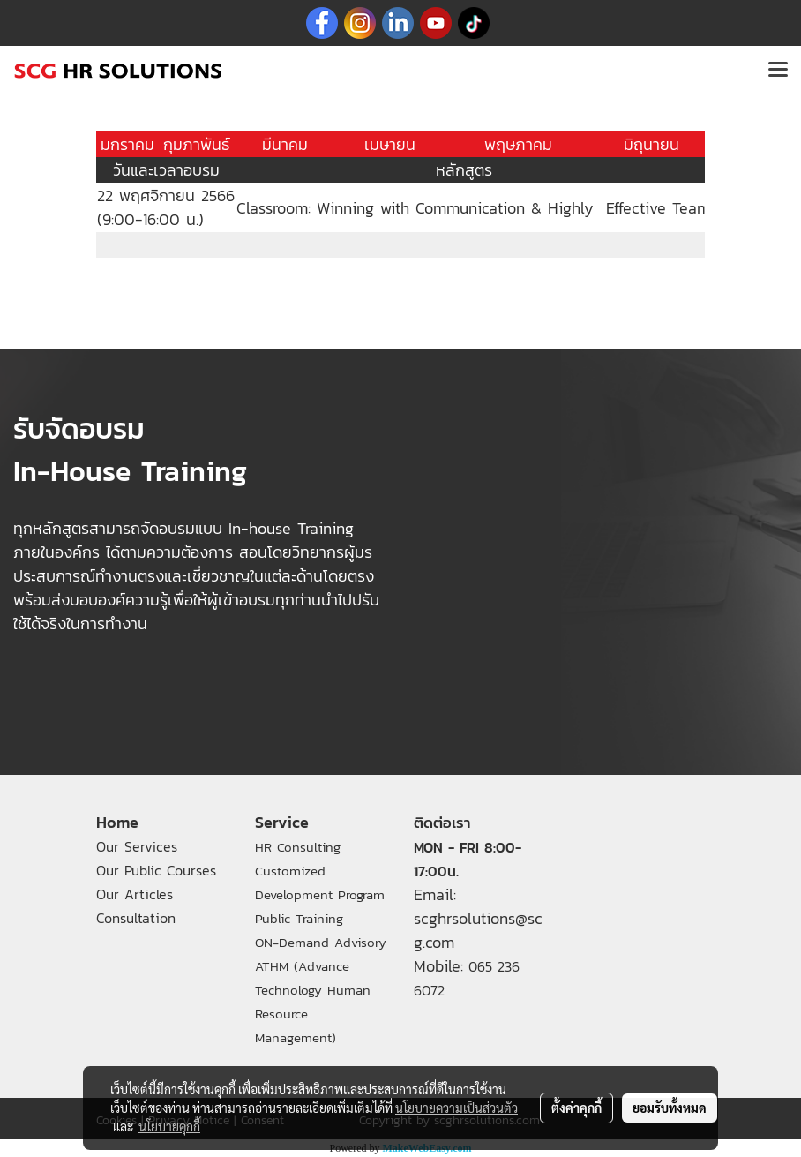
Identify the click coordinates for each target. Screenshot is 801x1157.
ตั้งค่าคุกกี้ (576, 1108)
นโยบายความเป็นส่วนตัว (456, 1108)
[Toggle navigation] (778, 70)
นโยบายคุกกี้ (169, 1126)
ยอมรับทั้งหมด (670, 1108)
